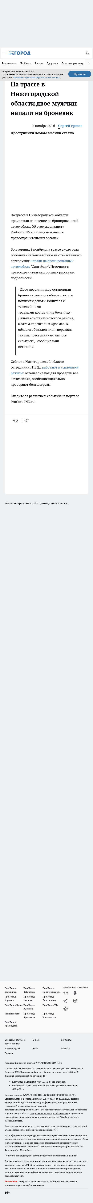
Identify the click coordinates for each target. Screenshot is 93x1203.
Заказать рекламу (72, 63)
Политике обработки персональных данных (36, 77)
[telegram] (28, 420)
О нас (36, 1039)
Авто (35, 1048)
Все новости (9, 63)
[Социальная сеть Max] (65, 1008)
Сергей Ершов (70, 125)
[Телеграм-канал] (65, 1001)
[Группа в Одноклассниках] (75, 993)
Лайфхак (25, 63)
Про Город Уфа (50, 1005)
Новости (65, 1048)
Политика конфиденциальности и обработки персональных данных (41, 1155)
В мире (39, 63)
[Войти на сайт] (87, 53)
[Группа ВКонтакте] (65, 993)
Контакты (66, 1039)
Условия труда (12, 1048)
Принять (80, 74)
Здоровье (52, 63)
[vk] (16, 420)
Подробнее (26, 1150)
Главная (9, 1053)
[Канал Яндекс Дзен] (75, 1001)
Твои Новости (12, 1013)
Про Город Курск (13, 1005)
